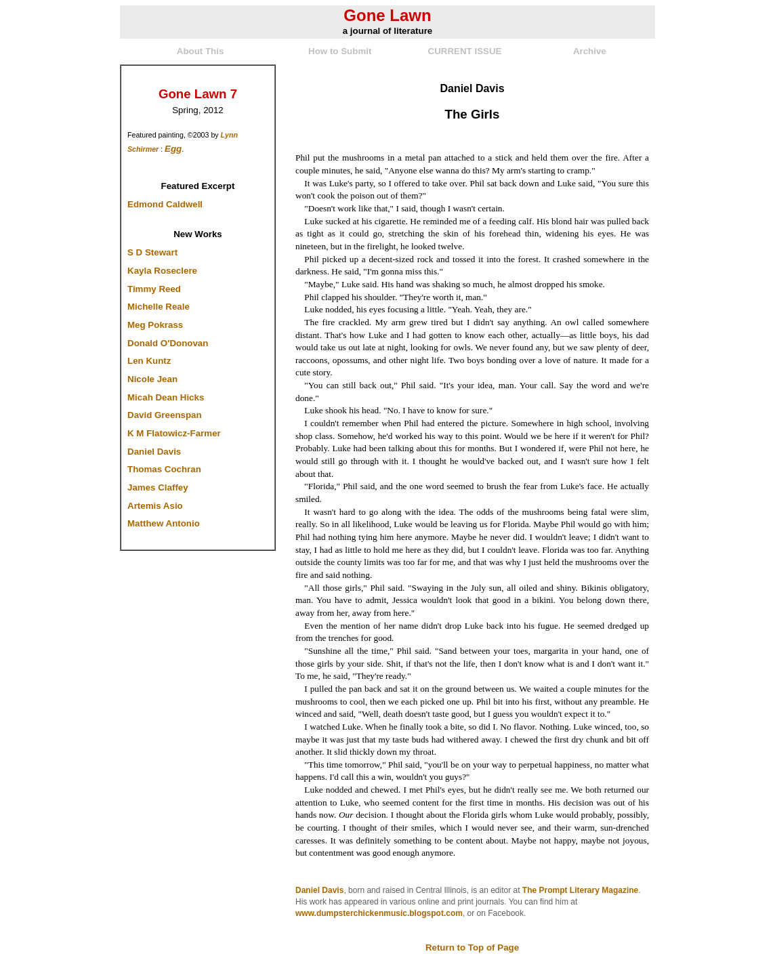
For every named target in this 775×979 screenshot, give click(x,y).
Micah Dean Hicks (165, 397)
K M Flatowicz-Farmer (174, 433)
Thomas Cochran (164, 469)
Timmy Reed (154, 289)
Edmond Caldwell (165, 204)
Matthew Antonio (163, 523)
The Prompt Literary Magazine (580, 890)
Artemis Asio (155, 506)
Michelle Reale (158, 306)
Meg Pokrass (155, 325)
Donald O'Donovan (167, 343)
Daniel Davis (154, 451)
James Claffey (157, 487)
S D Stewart (152, 252)
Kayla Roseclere (162, 271)
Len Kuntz (149, 361)
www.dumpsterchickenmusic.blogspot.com (379, 913)
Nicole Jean (152, 379)
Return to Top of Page (472, 947)
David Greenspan (164, 415)
